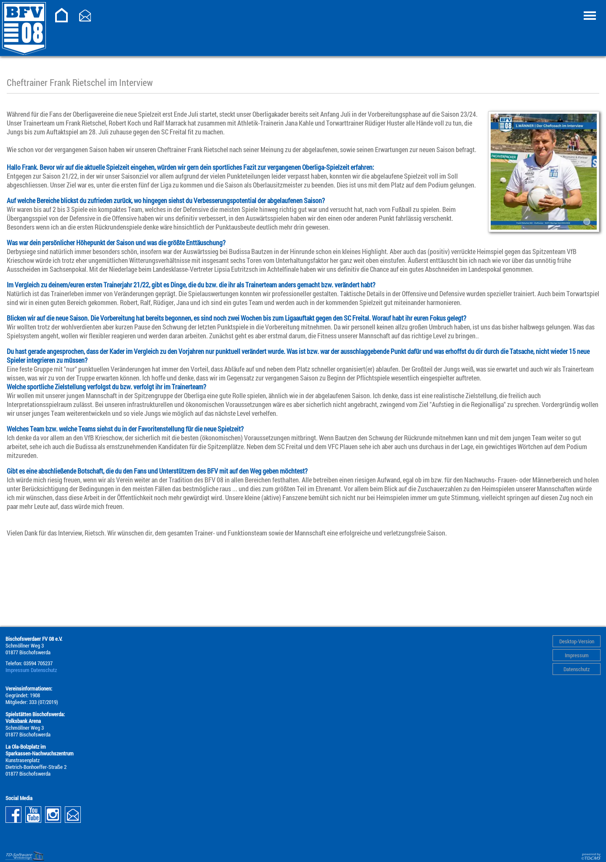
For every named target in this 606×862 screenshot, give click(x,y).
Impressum (577, 655)
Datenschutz (576, 669)
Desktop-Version (576, 641)
